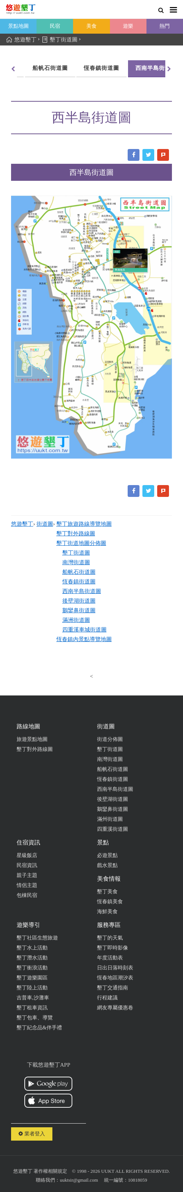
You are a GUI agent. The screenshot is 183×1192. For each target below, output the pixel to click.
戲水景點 (107, 865)
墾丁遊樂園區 (32, 978)
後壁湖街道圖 (145, 68)
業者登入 (31, 1134)
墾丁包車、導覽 (35, 1017)
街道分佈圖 (110, 739)
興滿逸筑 (120, 269)
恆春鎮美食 (110, 901)
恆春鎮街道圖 (36, 68)
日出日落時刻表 (115, 968)
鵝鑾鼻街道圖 (79, 610)
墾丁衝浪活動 (32, 968)
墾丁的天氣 (110, 938)
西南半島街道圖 (91, 68)
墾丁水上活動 (32, 948)
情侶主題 (27, 885)
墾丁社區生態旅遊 (37, 938)
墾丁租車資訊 (32, 1007)
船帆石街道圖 (79, 572)
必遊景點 (107, 855)
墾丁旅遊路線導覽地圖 (84, 524)
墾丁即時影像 (112, 948)
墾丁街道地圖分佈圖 (81, 543)
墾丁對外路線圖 (75, 533)
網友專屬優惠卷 (115, 1007)
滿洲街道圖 (76, 620)
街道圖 (45, 524)
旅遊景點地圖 (32, 739)
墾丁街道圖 (76, 553)
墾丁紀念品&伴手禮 (39, 1027)
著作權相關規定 (50, 1171)
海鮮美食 (107, 911)
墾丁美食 (107, 891)
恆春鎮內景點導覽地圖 (84, 639)
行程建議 (107, 997)
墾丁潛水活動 (32, 958)
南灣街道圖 (76, 562)
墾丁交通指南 (112, 987)
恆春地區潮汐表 (115, 978)
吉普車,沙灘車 (33, 997)
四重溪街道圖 (112, 829)
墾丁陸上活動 (32, 987)
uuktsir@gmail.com (79, 1180)
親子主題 (27, 875)
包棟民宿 (27, 895)
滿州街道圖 (110, 819)
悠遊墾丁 (22, 524)
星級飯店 (27, 855)
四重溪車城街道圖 (84, 630)
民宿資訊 (27, 865)
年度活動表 (110, 958)
